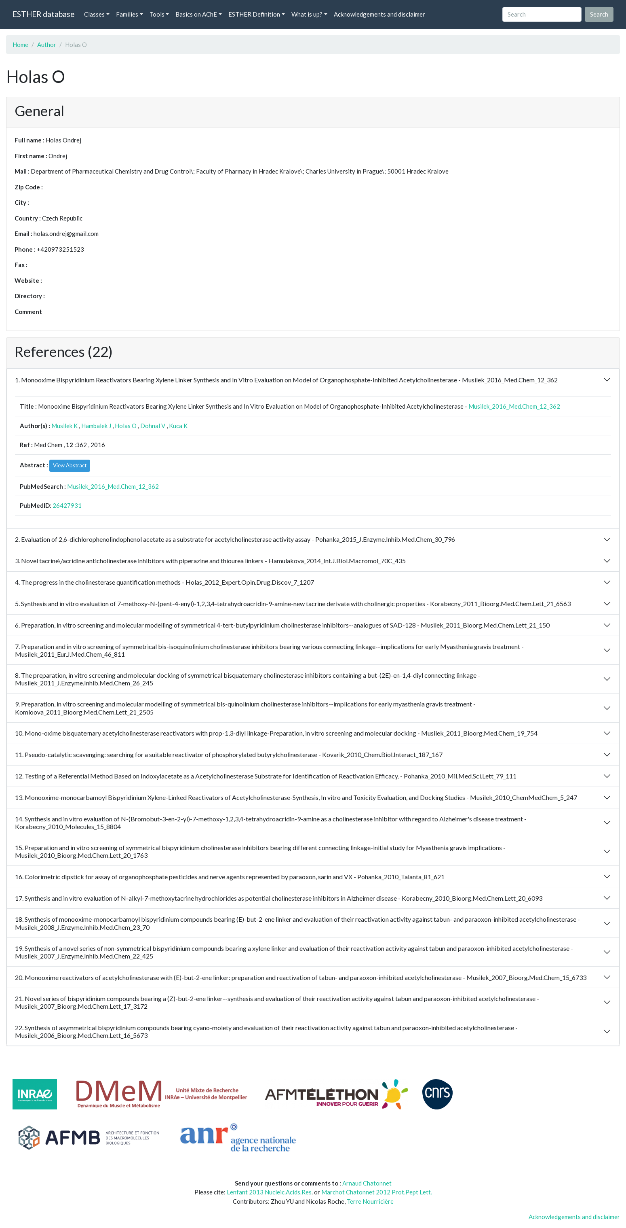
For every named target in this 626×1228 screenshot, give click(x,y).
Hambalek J (96, 425)
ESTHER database (43, 14)
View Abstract (69, 465)
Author (46, 44)
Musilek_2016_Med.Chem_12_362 (514, 406)
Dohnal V (152, 425)
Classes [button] (94, 14)
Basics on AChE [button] (196, 14)
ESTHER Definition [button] (254, 14)
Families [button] (127, 14)
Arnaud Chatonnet (367, 1183)
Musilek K (64, 425)
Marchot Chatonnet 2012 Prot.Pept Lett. (376, 1192)
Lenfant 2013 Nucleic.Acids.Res (269, 1192)
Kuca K (178, 425)
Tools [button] (157, 14)
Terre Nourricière (370, 1201)
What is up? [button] (306, 14)
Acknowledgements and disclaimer (379, 14)
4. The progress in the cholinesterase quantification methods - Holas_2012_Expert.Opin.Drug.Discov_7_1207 (164, 582)
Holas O (126, 425)
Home (20, 44)
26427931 (67, 505)
